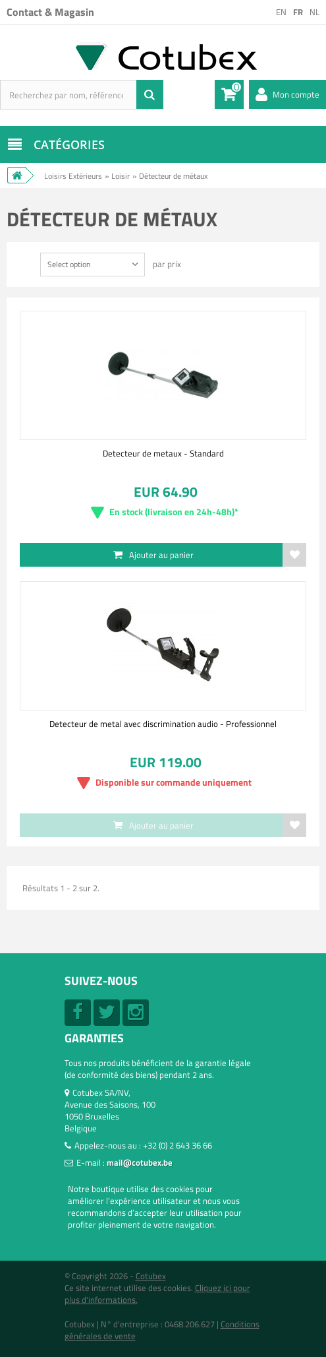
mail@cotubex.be (140, 1162)
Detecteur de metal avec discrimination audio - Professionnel (163, 723)
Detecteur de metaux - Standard (163, 453)
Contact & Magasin (50, 12)
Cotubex (151, 1275)
